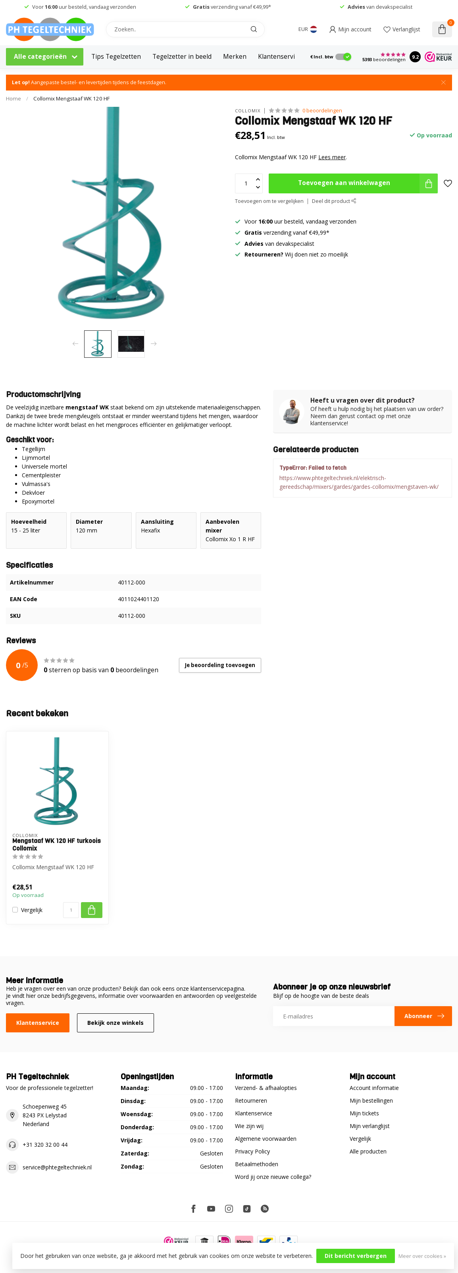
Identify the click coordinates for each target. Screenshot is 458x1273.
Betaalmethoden (256, 1164)
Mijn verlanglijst (370, 1126)
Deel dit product (334, 201)
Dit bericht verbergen (356, 1255)
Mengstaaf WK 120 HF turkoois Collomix (56, 844)
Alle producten (368, 1151)
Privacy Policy (252, 1151)
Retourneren (251, 1100)
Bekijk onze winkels (115, 1022)
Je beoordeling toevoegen (220, 665)
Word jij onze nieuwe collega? (273, 1176)
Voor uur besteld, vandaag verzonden (84, 6)
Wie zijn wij (249, 1126)
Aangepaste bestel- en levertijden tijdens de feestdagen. (89, 82)
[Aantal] (71, 910)
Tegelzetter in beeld (182, 56)
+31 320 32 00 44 (45, 1144)
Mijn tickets (364, 1113)
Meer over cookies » (422, 1256)
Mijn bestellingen (371, 1100)
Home (13, 98)
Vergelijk (31, 910)
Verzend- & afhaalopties (266, 1088)
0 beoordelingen (322, 110)
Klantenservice (279, 56)
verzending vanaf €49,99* (232, 6)
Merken (234, 56)
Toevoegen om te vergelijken (269, 201)
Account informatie (374, 1088)
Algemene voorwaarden (265, 1138)
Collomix (247, 110)
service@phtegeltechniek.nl (57, 1167)
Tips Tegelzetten (116, 56)
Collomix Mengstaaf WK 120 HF (71, 98)
